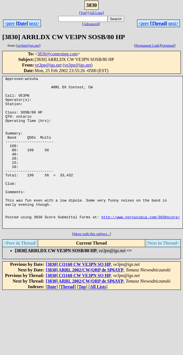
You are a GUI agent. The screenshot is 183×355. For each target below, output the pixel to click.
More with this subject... (91, 264)
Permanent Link (147, 45)
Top (83, 13)
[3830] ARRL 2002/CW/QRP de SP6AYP (85, 300)
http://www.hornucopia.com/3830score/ (140, 245)
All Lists (96, 13)
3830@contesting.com (57, 53)
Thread (159, 23)
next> (34, 23)
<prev (9, 23)
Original (168, 45)
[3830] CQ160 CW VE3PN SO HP (78, 294)
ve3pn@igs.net (48, 65)
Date (22, 23)
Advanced (90, 24)
